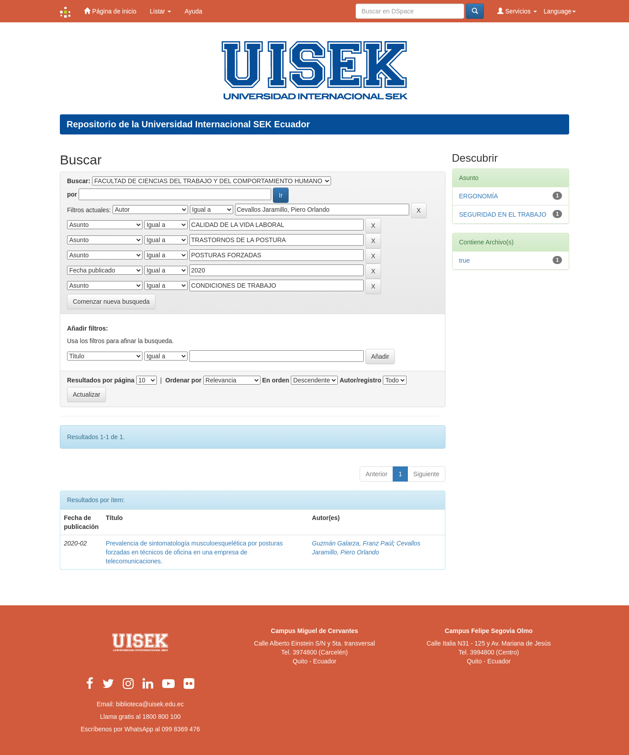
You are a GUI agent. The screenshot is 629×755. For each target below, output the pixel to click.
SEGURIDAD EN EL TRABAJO (502, 214)
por (72, 194)
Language (560, 11)
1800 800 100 (162, 716)
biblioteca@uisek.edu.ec (150, 704)
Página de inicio (110, 11)
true (464, 260)
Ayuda (193, 11)
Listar (160, 11)
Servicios (517, 11)
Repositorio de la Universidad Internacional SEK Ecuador (188, 124)
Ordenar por (183, 380)
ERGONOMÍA (478, 196)
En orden (275, 380)
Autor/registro (360, 380)
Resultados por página (100, 380)
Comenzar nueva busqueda (111, 301)
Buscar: (78, 181)
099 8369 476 (181, 729)
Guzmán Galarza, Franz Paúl (352, 543)
